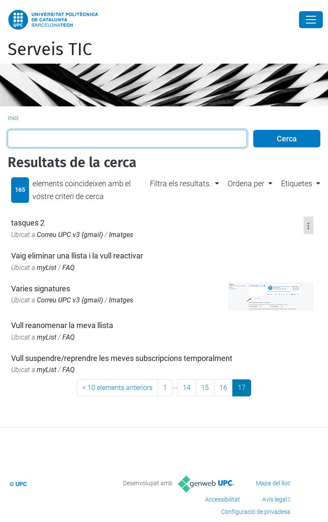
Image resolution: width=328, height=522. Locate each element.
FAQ (68, 268)
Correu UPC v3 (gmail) (70, 235)
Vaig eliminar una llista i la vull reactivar (77, 255)
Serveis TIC (50, 49)
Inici (13, 117)
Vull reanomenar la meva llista (62, 325)
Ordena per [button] (246, 183)
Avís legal (274, 499)
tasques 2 (27, 222)
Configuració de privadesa (255, 511)
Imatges (121, 235)
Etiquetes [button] (296, 183)
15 (205, 388)
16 (223, 388)
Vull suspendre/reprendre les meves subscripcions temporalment (121, 358)
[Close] (311, 19)
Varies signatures (40, 288)
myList (46, 268)
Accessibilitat (222, 499)
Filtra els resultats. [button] (180, 183)
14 (186, 388)
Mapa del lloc (273, 483)
